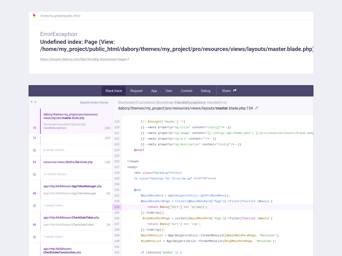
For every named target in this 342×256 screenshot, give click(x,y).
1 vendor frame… (54, 205)
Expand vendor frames (94, 102)
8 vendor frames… (54, 150)
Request (136, 91)
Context (186, 91)
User (169, 91)
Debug (205, 91)
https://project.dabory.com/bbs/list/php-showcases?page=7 (84, 59)
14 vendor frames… (55, 174)
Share (229, 91)
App (154, 91)
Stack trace (113, 91)
